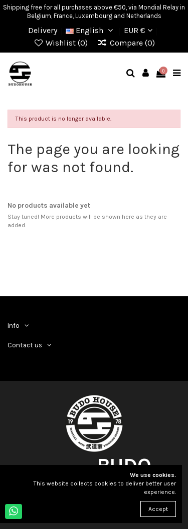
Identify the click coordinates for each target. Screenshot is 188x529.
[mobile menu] (176, 74)
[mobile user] (146, 74)
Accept (158, 508)
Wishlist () (61, 43)
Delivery (42, 30)
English (91, 30)
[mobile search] (131, 74)
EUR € (138, 30)
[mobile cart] (161, 74)
